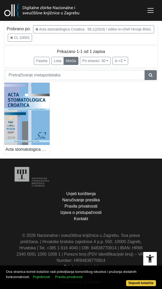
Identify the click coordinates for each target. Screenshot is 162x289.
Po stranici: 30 (93, 61)
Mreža (71, 61)
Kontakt (81, 218)
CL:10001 (20, 37)
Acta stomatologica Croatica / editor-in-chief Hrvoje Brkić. (27, 149)
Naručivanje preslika (81, 200)
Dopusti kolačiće (141, 283)
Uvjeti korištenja (81, 193)
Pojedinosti (41, 277)
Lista (57, 61)
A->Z (119, 61)
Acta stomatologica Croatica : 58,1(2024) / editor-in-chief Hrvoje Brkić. (93, 29)
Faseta (41, 61)
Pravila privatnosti (81, 206)
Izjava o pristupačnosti (81, 212)
